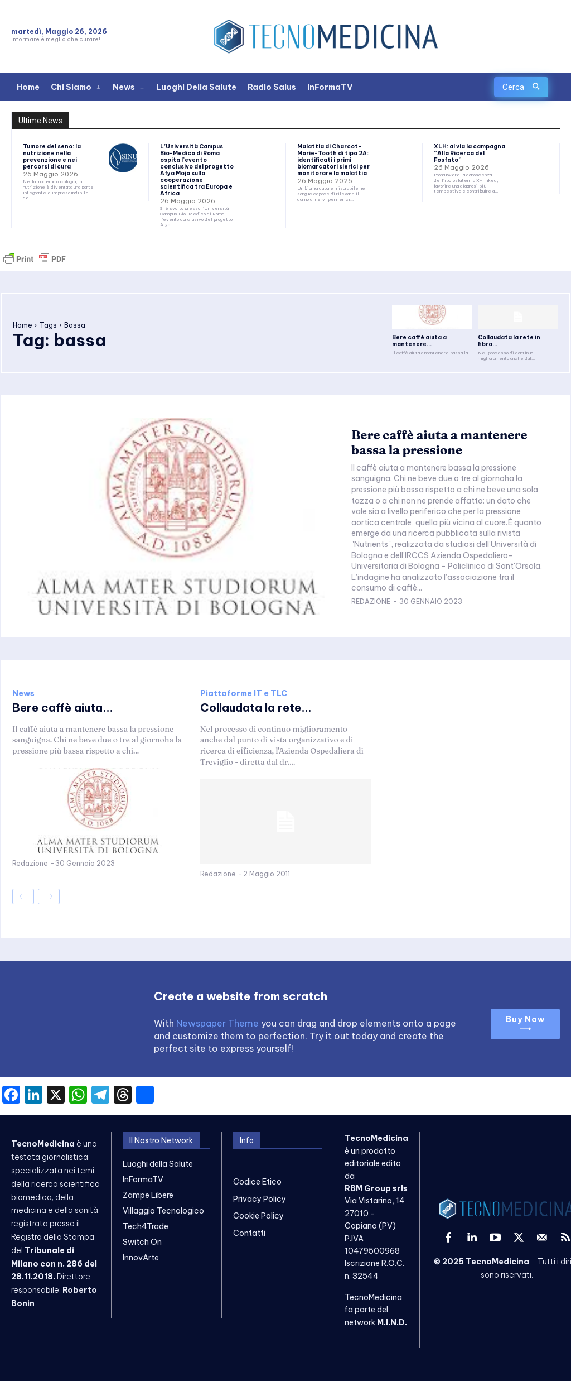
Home (22, 325)
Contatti (249, 1232)
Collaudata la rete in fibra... (509, 341)
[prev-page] (23, 897)
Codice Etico (257, 1182)
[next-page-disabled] (49, 897)
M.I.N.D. (392, 1322)
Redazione (370, 601)
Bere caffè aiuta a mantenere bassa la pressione (439, 442)
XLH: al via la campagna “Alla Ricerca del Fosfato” (469, 153)
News (23, 693)
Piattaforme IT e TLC (243, 693)
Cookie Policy (258, 1216)
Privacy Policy (259, 1198)
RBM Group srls (376, 1188)
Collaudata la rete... (256, 708)
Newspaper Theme (217, 1023)
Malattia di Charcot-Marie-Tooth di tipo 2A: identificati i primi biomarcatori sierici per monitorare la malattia (333, 160)
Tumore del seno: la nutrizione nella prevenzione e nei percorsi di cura (52, 156)
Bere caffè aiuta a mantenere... (419, 341)
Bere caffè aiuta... (62, 708)
